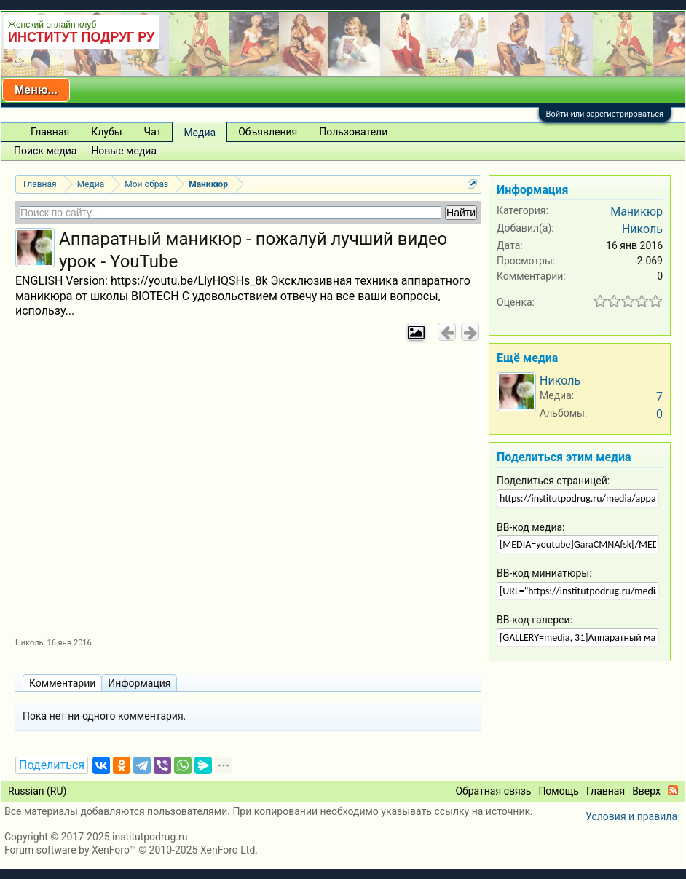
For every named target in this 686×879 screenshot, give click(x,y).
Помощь (558, 791)
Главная (50, 132)
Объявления (267, 132)
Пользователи (353, 132)
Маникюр (636, 211)
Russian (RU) (37, 791)
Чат (153, 132)
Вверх (646, 791)
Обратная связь (493, 791)
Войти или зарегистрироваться (604, 114)
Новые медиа (124, 151)
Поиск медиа (45, 151)
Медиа (200, 132)
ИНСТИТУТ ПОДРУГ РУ (81, 37)
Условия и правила (631, 816)
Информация (139, 683)
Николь (29, 642)
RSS (673, 790)
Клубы (106, 132)
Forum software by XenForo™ (131, 850)
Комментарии (62, 683)
